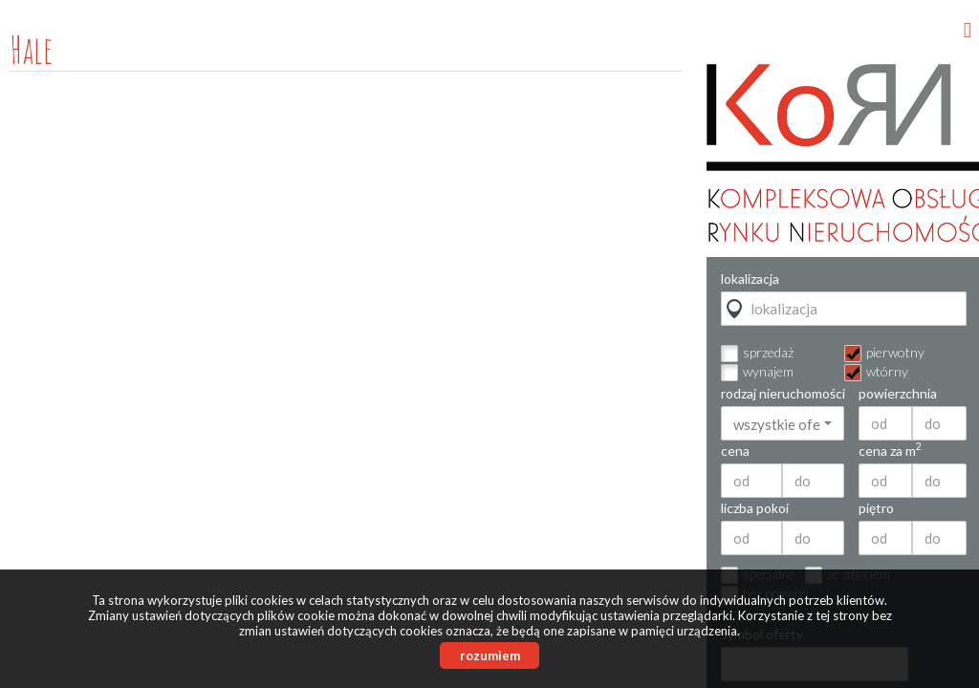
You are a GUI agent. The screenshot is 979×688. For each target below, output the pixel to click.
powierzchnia (898, 393)
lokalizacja (750, 279)
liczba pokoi (755, 508)
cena (735, 451)
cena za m (890, 451)
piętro (876, 508)
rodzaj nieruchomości (782, 393)
